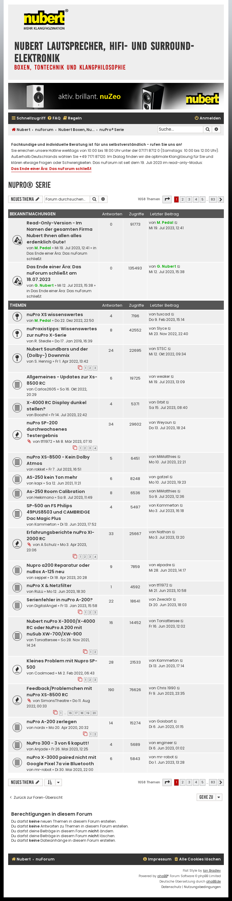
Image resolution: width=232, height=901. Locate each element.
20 (94, 713)
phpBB (162, 876)
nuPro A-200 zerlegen (52, 722)
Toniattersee (45, 639)
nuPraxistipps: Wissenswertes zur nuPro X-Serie (62, 332)
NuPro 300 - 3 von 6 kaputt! (58, 743)
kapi (38, 483)
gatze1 (163, 476)
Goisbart (165, 721)
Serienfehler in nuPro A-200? (60, 600)
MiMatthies (166, 456)
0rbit (161, 402)
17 (76, 713)
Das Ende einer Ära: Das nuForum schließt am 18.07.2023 (54, 273)
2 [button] (183, 199)
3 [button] (189, 199)
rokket (39, 469)
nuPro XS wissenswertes (55, 315)
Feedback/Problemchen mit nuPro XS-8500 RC (59, 691)
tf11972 (46, 441)
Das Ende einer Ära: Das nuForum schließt (51, 168)
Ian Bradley (212, 870)
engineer (165, 742)
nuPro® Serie (29, 185)
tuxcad (163, 314)
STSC (162, 348)
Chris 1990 (166, 687)
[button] (167, 199)
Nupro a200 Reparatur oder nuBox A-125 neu (58, 568)
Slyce (162, 328)
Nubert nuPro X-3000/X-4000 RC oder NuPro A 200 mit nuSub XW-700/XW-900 (61, 627)
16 (70, 713)
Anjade (41, 749)
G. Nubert (44, 285)
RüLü (38, 591)
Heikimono (44, 497)
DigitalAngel (45, 605)
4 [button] (196, 199)
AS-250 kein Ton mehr (52, 477)
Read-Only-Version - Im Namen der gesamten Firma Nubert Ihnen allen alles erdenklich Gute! (59, 232)
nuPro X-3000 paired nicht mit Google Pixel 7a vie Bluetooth (61, 760)
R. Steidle (42, 341)
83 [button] (213, 199)
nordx (39, 727)
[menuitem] (53, 118)
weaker (163, 376)
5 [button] (202, 199)
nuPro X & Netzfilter (49, 586)
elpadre (164, 564)
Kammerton (45, 524)
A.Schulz (48, 544)
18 (82, 713)
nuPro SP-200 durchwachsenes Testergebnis (47, 429)
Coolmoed (44, 673)
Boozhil (41, 414)
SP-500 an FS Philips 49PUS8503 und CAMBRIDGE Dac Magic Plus (58, 512)
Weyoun (164, 422)
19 (87, 713)
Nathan (164, 531)
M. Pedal (42, 247)
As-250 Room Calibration (56, 491)
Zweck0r (164, 599)
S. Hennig (43, 361)
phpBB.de (213, 881)
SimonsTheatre (55, 700)
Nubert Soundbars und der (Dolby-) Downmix (57, 352)
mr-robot (42, 769)
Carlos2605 (45, 389)
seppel (40, 577)
